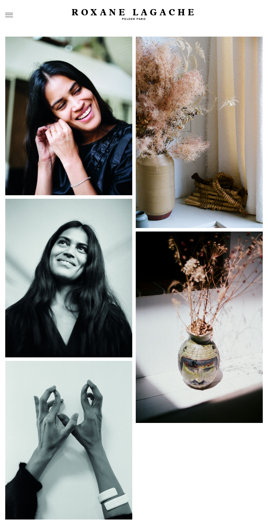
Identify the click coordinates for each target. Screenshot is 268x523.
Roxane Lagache (134, 12)
